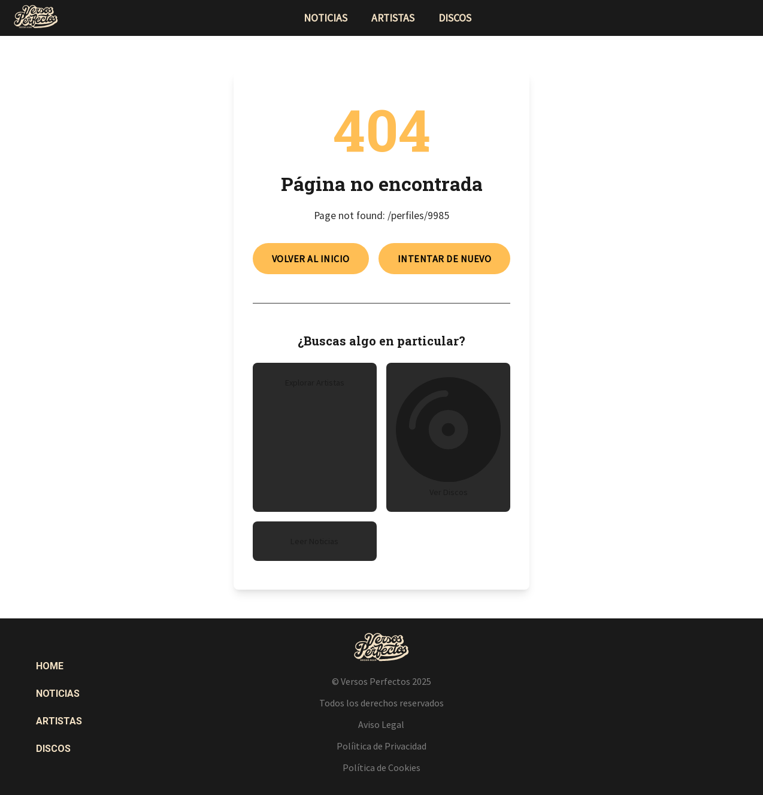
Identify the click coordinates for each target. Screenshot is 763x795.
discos (454, 18)
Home (49, 666)
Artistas (59, 721)
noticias (325, 18)
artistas (392, 18)
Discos (53, 748)
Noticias (58, 693)
